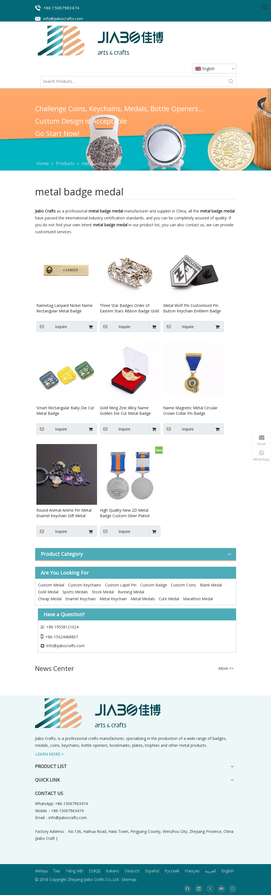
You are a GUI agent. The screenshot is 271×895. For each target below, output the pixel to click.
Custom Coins (183, 585)
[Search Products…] (133, 81)
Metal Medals (143, 598)
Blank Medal (211, 585)
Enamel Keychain (80, 598)
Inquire (51, 326)
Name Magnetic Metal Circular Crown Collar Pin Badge (190, 410)
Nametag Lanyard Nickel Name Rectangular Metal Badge (64, 308)
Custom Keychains (84, 585)
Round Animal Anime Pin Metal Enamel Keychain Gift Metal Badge (64, 513)
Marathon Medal (198, 598)
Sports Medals (75, 591)
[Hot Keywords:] (231, 81)
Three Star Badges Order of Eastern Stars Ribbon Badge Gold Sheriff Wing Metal (129, 308)
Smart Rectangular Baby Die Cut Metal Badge (65, 410)
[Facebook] (187, 888)
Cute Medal (169, 598)
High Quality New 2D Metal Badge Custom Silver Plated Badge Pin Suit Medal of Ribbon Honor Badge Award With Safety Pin (129, 513)
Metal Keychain (113, 598)
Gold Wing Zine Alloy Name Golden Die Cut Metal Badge (125, 410)
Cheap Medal (49, 598)
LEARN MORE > (49, 754)
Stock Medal (103, 591)
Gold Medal (48, 591)
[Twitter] (209, 888)
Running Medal (131, 591)
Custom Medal (51, 585)
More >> (226, 668)
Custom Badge (153, 585)
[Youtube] (221, 888)
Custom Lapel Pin (120, 585)
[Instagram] (232, 888)
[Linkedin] (198, 888)
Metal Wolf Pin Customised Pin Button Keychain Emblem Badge (192, 308)
